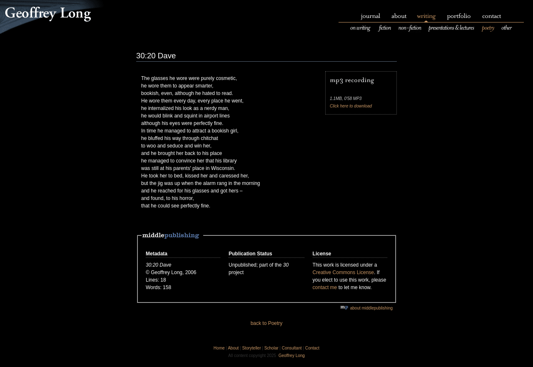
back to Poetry (267, 323)
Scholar (271, 348)
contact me (325, 287)
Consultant (292, 348)
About (233, 348)
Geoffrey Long (292, 355)
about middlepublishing (366, 308)
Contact (312, 348)
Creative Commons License (343, 272)
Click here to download (351, 106)
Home (219, 348)
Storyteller (251, 348)
